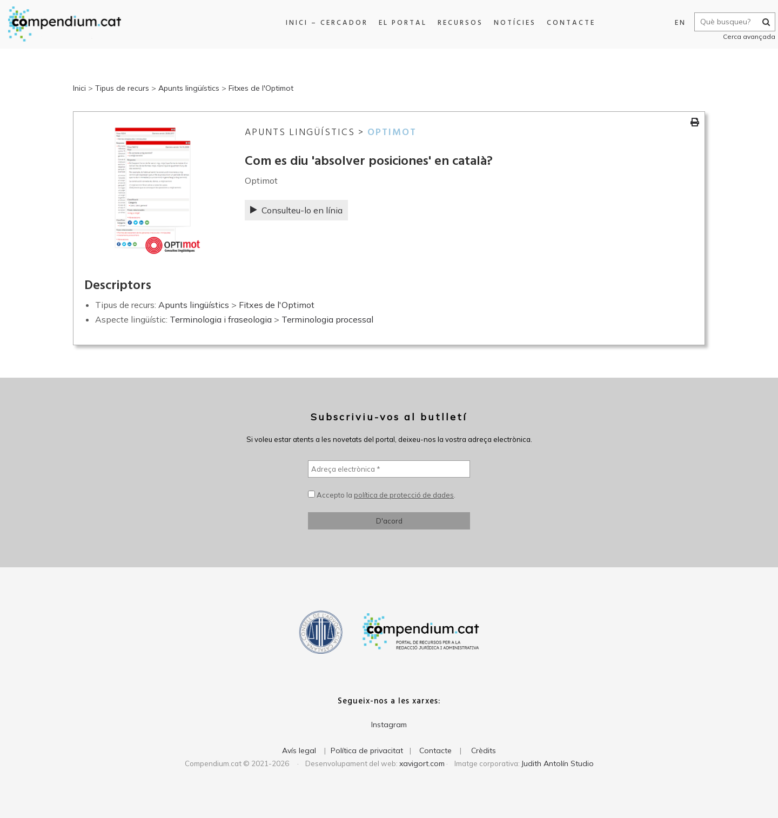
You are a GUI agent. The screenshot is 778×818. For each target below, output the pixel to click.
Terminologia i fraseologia (221, 319)
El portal (399, 23)
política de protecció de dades (404, 495)
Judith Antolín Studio (557, 763)
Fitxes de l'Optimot (261, 88)
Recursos (456, 23)
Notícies (511, 23)
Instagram (389, 724)
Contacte (567, 23)
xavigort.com (422, 763)
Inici (79, 88)
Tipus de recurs (122, 88)
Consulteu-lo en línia (296, 210)
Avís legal (299, 750)
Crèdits (483, 750)
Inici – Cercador (323, 23)
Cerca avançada (743, 36)
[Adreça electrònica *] (389, 469)
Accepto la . (381, 495)
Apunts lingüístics (188, 88)
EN (675, 23)
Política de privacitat (367, 750)
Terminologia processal (327, 319)
